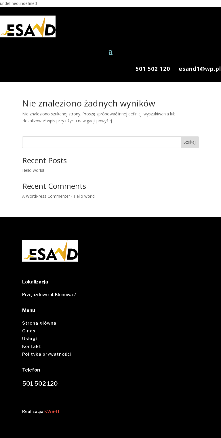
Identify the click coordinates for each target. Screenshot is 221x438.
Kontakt (31, 346)
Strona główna (39, 323)
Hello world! (33, 170)
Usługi (29, 338)
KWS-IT (52, 411)
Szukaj (190, 142)
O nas (28, 331)
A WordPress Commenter (46, 196)
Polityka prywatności (47, 354)
